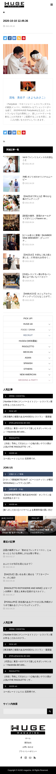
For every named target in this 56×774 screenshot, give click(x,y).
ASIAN (28, 357)
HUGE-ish (28, 324)
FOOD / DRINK (28, 329)
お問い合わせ (28, 747)
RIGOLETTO (28, 346)
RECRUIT (28, 335)
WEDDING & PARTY (28, 380)
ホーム (28, 738)
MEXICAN (28, 352)
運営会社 (28, 743)
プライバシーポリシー (28, 751)
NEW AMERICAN (28, 374)
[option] (14, 526)
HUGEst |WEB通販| (28, 341)
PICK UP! (28, 318)
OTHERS (28, 369)
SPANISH (27, 363)
